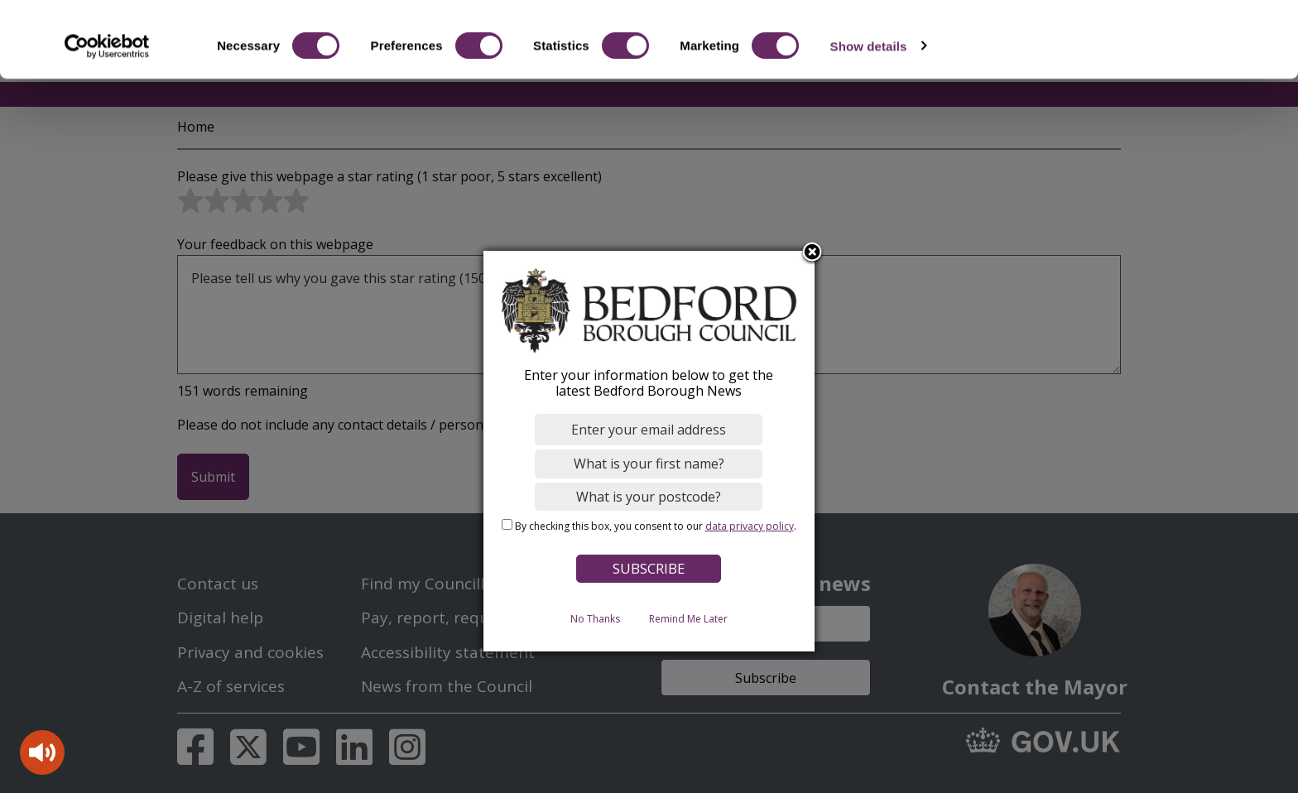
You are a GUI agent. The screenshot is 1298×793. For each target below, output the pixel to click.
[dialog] (649, 451)
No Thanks (595, 618)
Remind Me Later (688, 618)
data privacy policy (749, 526)
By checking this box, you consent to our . (655, 526)
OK (1160, 41)
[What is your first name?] (649, 463)
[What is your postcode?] (649, 496)
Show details (868, 114)
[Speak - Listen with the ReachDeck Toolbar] (42, 752)
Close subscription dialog (812, 252)
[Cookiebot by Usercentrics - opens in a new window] (107, 114)
